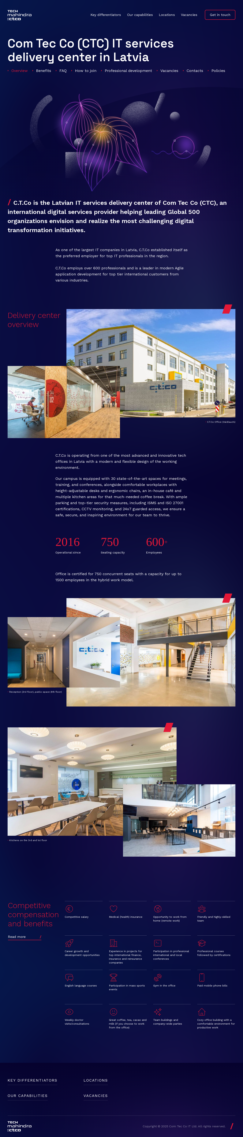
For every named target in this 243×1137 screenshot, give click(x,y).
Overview (19, 70)
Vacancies (189, 15)
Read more (17, 937)
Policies (218, 70)
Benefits (43, 70)
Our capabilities (140, 15)
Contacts (195, 70)
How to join (85, 70)
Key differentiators (106, 15)
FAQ (63, 70)
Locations (167, 15)
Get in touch (220, 15)
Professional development (128, 70)
